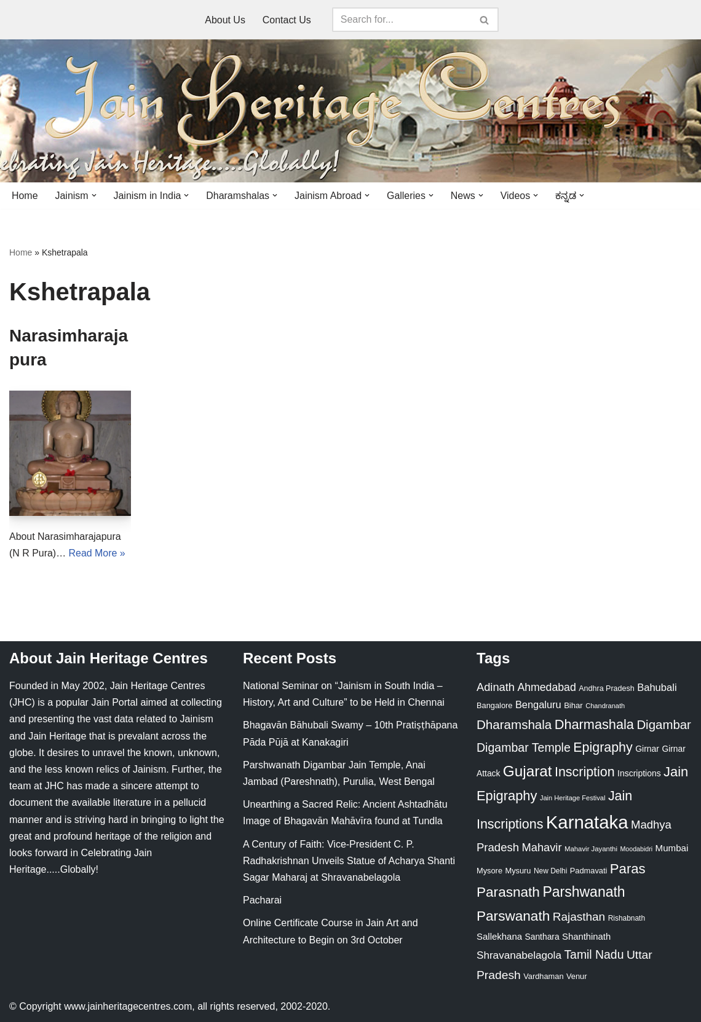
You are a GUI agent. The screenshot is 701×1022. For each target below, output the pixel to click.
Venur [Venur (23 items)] (576, 976)
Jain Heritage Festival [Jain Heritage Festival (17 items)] (573, 798)
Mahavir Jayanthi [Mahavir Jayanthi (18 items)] (590, 849)
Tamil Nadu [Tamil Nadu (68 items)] (594, 955)
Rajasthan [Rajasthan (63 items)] (579, 916)
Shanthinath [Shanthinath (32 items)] (586, 937)
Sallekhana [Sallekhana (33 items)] (499, 936)
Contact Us (287, 20)
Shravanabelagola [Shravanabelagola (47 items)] (519, 956)
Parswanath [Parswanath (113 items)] (513, 916)
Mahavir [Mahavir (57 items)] (542, 847)
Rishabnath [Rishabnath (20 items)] (626, 918)
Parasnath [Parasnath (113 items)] (508, 892)
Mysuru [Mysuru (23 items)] (518, 870)
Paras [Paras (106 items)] (628, 868)
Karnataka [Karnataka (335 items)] (587, 823)
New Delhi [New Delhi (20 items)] (550, 871)
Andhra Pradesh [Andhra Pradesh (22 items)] (606, 689)
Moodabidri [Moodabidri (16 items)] (636, 849)
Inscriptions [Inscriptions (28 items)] (639, 774)
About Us (225, 20)
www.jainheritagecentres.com (128, 1006)
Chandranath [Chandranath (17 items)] (605, 706)
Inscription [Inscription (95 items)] (585, 772)
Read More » (97, 553)
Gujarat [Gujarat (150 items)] (527, 771)
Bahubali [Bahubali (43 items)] (656, 688)
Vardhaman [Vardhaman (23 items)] (543, 976)
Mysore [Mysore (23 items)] (489, 870)
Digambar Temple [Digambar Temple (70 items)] (524, 747)
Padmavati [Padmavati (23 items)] (589, 870)
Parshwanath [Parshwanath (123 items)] (583, 892)
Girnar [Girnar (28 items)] (647, 749)
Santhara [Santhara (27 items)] (542, 937)
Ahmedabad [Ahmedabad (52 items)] (546, 688)
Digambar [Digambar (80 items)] (663, 725)
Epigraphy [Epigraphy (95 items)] (602, 747)
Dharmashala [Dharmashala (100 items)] (594, 725)
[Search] (401, 19)
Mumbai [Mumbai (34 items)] (672, 848)
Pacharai (262, 900)
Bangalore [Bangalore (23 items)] (494, 706)
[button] (94, 195)
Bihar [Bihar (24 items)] (573, 706)
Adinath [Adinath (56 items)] (496, 687)
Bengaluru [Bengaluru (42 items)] (538, 705)
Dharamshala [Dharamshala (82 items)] (514, 725)
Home (25, 195)
